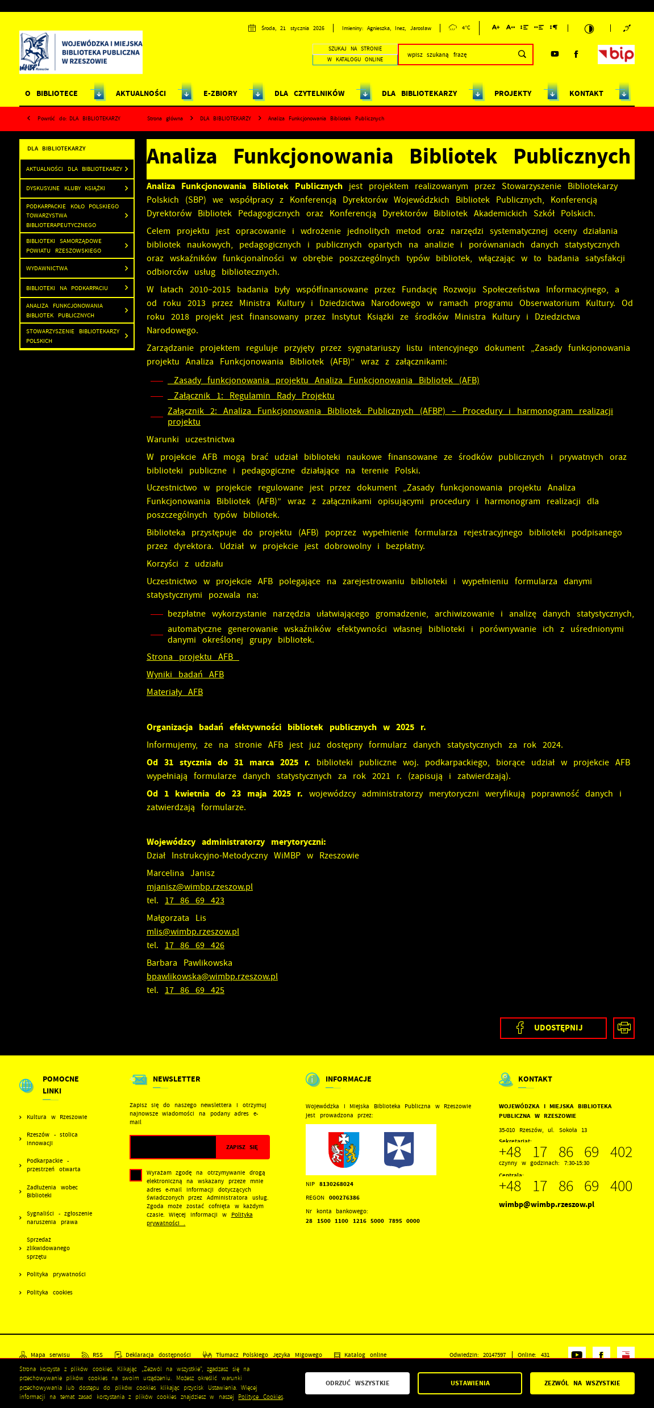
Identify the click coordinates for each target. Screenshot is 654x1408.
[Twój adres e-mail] (173, 1147)
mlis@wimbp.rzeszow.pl (193, 931)
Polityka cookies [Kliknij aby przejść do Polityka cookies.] (50, 1293)
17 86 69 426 (194, 945)
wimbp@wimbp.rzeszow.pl (546, 1204)
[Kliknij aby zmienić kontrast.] (589, 28)
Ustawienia (470, 1383)
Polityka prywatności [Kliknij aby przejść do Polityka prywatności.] (56, 1275)
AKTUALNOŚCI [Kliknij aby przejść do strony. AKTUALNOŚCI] (141, 93)
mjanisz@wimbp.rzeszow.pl (200, 886)
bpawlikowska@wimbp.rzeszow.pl (212, 976)
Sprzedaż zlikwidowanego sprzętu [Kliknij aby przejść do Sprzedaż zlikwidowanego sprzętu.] (48, 1248)
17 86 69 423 (194, 900)
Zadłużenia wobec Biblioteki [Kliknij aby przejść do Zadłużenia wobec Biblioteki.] (52, 1192)
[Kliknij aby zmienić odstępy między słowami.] (539, 29)
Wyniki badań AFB (185, 674)
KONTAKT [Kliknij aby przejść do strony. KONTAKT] (586, 93)
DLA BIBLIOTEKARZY (94, 118)
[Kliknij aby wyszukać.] (521, 54)
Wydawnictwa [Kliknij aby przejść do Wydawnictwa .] (47, 268)
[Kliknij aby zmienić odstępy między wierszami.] (525, 29)
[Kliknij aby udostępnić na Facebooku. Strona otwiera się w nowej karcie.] (553, 1028)
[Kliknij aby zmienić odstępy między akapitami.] (553, 29)
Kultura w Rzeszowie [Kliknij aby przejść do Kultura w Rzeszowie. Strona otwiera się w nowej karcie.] (57, 1117)
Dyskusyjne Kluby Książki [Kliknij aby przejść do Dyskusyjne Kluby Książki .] (65, 188)
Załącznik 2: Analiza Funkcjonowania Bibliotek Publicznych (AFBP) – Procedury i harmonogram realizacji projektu (390, 416)
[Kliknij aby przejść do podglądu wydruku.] (624, 1028)
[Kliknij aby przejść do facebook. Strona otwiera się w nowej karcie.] (576, 54)
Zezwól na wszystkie (582, 1383)
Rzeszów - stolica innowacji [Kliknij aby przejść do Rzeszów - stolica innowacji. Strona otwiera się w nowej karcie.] (52, 1139)
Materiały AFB (175, 692)
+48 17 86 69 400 (565, 1186)
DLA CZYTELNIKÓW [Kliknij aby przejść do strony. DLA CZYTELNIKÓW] (309, 93)
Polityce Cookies (260, 1397)
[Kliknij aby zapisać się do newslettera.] (242, 1147)
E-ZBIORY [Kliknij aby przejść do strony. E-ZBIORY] (220, 93)
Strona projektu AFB (193, 657)
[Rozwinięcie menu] (56, 1093)
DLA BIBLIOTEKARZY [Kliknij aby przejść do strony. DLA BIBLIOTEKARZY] (419, 93)
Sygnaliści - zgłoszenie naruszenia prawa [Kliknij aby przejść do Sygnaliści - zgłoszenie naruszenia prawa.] (59, 1218)
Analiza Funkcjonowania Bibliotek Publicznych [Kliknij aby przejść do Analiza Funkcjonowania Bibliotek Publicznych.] (64, 310)
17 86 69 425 (194, 990)
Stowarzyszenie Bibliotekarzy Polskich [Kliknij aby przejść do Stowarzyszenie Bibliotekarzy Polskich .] (72, 336)
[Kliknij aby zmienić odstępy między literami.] (510, 29)
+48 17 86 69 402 (565, 1152)
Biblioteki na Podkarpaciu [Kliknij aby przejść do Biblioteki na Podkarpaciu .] (67, 288)
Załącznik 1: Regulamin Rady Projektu (251, 395)
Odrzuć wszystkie (358, 1383)
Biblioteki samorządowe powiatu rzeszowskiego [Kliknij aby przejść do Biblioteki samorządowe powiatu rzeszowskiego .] (64, 245)
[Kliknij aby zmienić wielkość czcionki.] (496, 29)
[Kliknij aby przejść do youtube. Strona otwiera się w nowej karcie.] (555, 54)
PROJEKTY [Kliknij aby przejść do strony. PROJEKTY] (512, 93)
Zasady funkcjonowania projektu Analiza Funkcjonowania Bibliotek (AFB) (324, 380)
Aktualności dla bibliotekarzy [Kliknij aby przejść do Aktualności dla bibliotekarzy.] (74, 169)
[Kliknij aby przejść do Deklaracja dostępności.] (153, 1355)
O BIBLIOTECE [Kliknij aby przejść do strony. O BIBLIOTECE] (51, 93)
